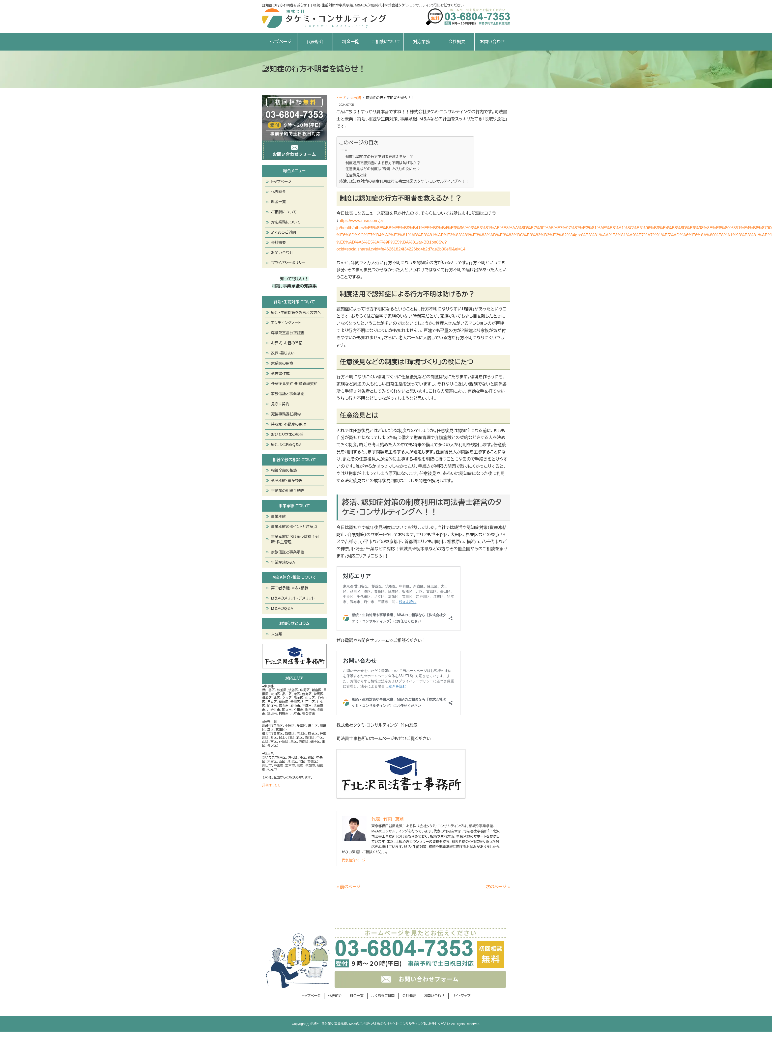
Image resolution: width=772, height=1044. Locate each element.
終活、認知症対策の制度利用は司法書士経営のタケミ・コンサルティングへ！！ (404, 181)
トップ (341, 98)
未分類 (355, 98)
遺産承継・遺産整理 (287, 480)
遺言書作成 (280, 373)
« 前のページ (349, 886)
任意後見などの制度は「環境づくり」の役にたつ (382, 169)
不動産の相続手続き (288, 491)
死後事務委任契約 (286, 414)
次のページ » (498, 886)
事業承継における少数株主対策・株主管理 (295, 539)
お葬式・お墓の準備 (287, 343)
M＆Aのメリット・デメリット (293, 598)
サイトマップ (461, 996)
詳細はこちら (271, 785)
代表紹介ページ (354, 860)
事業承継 (278, 516)
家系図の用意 (282, 363)
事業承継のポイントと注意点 (294, 526)
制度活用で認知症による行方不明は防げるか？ (382, 163)
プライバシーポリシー (288, 263)
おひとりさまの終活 (287, 434)
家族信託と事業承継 (287, 394)
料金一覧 (350, 41)
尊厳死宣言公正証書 (288, 333)
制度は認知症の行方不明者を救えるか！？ (379, 157)
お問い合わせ (492, 41)
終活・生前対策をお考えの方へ (296, 312)
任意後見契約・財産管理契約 (294, 384)
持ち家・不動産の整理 (288, 424)
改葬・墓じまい (283, 353)
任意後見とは (356, 175)
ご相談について (386, 41)
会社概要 (456, 41)
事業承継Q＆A (283, 562)
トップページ (279, 41)
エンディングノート (286, 323)
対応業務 (421, 41)
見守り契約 (280, 404)
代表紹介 (315, 41)
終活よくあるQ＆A (286, 444)
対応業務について (286, 222)
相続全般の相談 (284, 470)
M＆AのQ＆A (282, 608)
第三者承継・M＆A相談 (289, 588)
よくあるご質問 (283, 232)
